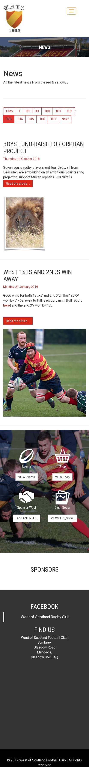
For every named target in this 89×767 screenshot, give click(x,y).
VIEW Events (26, 477)
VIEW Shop (62, 477)
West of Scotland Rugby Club (45, 617)
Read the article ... (18, 183)
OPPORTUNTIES (27, 518)
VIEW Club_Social (62, 518)
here (6, 305)
